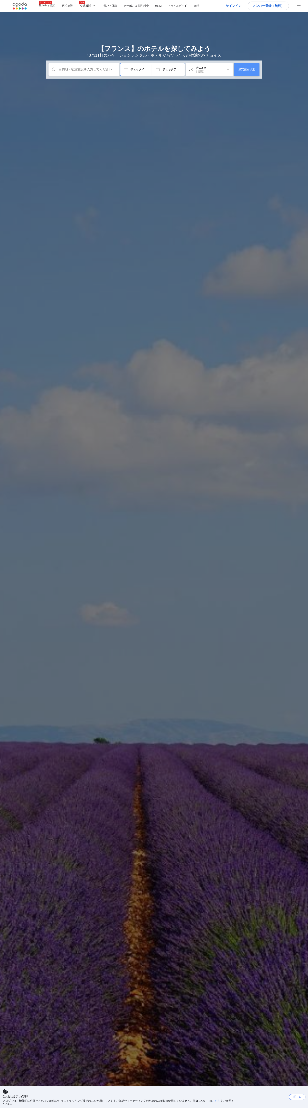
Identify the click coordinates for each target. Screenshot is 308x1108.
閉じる (297, 1096)
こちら (216, 1100)
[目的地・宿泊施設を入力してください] (87, 69)
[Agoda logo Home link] (19, 6)
